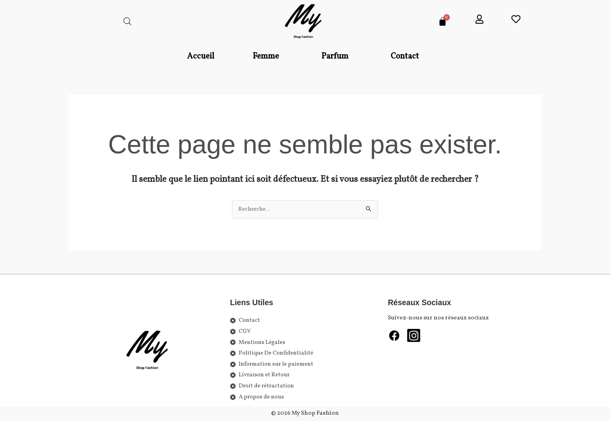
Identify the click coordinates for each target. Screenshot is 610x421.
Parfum (334, 56)
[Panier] (442, 21)
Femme (266, 56)
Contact (405, 56)
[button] (268, 57)
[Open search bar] (127, 21)
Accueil (200, 56)
